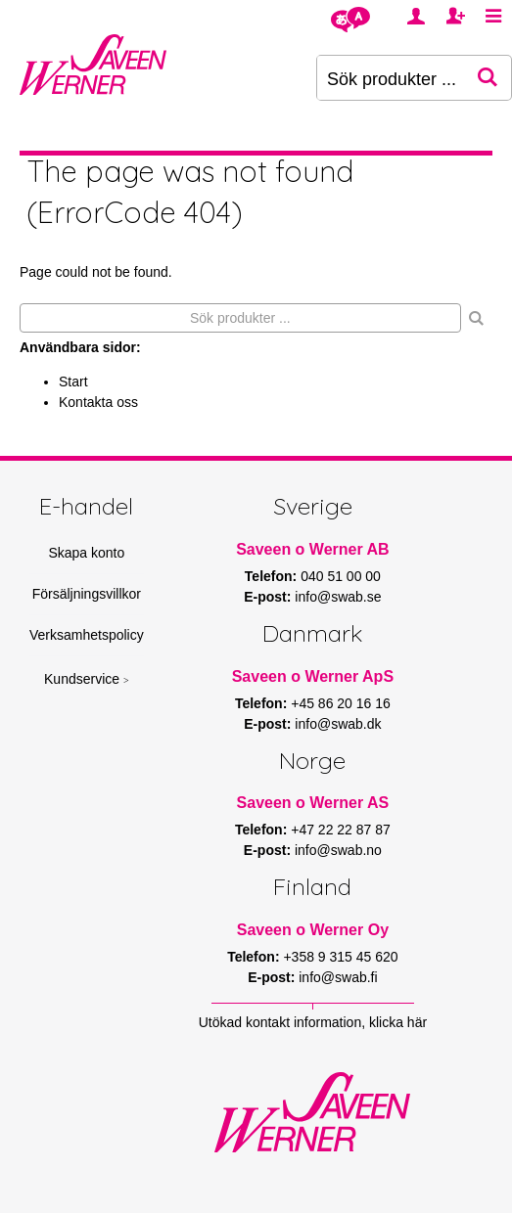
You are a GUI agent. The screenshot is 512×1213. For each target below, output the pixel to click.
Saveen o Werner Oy (313, 929)
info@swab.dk (338, 724)
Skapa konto (86, 553)
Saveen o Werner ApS (313, 676)
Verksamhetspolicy (86, 635)
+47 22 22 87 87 (341, 829)
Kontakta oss (98, 402)
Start (73, 381)
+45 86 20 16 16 (341, 703)
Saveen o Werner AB (313, 549)
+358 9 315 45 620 (340, 957)
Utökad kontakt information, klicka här (313, 1022)
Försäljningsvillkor (86, 594)
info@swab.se (338, 597)
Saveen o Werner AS (313, 802)
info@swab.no (338, 850)
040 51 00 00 (341, 576)
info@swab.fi (338, 977)
